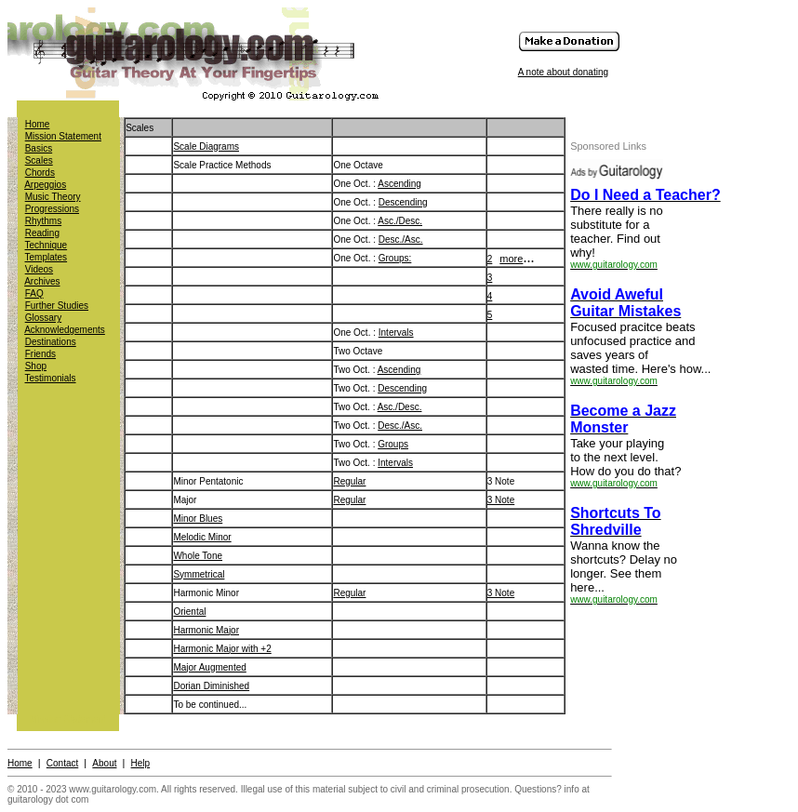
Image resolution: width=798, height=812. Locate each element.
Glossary (43, 318)
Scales (39, 160)
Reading (42, 233)
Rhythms (43, 221)
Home (37, 124)
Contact (62, 763)
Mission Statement (63, 136)
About (104, 763)
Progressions (52, 209)
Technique (46, 245)
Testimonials (50, 378)
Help (141, 763)
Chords (40, 172)
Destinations (50, 342)
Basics (38, 148)
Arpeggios (45, 185)
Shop (36, 366)
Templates (46, 257)
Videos (39, 269)
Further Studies (56, 305)
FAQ (34, 293)
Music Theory (53, 197)
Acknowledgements (64, 330)
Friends (40, 354)
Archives (42, 281)
